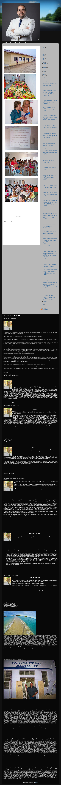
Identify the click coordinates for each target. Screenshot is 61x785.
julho (44, 70)
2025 (43, 47)
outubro (44, 66)
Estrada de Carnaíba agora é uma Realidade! (50, 127)
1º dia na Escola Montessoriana (48, 154)
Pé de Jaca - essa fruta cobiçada (48, 146)
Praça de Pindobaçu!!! (46, 227)
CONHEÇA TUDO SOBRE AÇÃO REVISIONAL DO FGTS (48, 137)
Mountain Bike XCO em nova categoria (49, 160)
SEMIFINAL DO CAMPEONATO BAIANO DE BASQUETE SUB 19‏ (50, 214)
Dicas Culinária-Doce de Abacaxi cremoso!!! (50, 106)
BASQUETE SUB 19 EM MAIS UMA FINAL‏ (49, 196)
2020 (43, 54)
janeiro (44, 302)
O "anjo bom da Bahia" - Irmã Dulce (48, 226)
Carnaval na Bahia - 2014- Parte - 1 (48, 299)
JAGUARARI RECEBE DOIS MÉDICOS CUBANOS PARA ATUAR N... (49, 95)
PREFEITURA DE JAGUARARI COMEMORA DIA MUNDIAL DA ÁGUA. (50, 151)
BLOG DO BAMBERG (13, 315)
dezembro (45, 63)
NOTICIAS (5, 42)
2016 (43, 59)
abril (44, 74)
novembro (45, 64)
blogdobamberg (45, 309)
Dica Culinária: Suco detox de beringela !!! (49, 86)
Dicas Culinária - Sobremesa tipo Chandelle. (50, 104)
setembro (44, 67)
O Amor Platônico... (46, 234)
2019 (43, 55)
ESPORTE (11, 42)
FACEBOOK (24, 42)
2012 (43, 305)
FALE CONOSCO (18, 42)
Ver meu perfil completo (45, 310)
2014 (43, 62)
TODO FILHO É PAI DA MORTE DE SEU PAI (50, 119)
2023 (43, 50)
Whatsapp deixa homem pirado (48, 85)
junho (44, 71)
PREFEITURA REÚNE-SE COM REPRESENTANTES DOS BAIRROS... (49, 296)
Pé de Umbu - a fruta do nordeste (48, 145)
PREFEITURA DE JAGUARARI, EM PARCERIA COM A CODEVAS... (48, 93)
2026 (43, 46)
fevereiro (44, 301)
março (44, 75)
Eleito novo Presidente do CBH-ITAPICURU (50, 167)
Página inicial (21, 246)
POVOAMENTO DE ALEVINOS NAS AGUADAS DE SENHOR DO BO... (49, 129)
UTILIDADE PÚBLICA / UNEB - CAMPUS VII (50, 187)
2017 (43, 58)
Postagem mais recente (9, 246)
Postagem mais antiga (34, 246)
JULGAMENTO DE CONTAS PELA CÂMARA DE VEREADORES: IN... (50, 203)
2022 (43, 51)
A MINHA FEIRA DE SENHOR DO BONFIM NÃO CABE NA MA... (50, 245)
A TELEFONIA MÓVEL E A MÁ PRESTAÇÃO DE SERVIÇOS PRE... (50, 211)
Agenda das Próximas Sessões (48, 233)
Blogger (36, 782)
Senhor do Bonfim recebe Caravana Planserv (50, 135)
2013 (43, 304)
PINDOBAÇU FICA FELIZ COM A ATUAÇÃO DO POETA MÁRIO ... (50, 81)
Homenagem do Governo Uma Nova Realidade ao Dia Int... (48, 285)
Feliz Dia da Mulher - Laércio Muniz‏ (48, 266)
